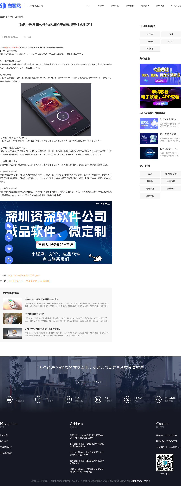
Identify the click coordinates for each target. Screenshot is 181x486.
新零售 (150, 181)
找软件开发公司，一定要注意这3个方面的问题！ (29, 281)
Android (150, 34)
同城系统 (160, 6)
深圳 (6, 48)
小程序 (150, 41)
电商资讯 (145, 6)
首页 (89, 6)
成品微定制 (176, 6)
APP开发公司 (14, 48)
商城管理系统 (6, 447)
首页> (2, 17)
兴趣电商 (150, 196)
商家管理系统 (6, 453)
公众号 (171, 41)
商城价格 (130, 6)
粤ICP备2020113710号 (140, 481)
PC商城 (101, 6)
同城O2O (171, 189)
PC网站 (150, 49)
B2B (150, 174)
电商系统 (150, 189)
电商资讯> (10, 17)
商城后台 (115, 6)
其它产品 (4, 435)
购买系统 (4, 441)
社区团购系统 (171, 174)
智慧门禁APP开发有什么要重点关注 (24, 275)
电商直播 (171, 181)
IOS (171, 34)
